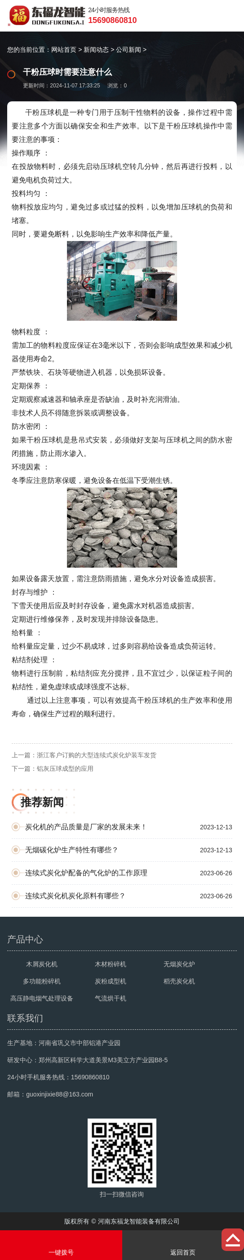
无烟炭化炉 (179, 964)
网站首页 (63, 49)
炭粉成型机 (110, 981)
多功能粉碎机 (42, 981)
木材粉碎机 (110, 964)
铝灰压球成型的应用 (65, 768)
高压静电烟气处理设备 (41, 998)
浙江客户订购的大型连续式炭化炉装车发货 (96, 755)
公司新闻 (128, 49)
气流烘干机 (110, 998)
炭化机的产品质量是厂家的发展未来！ (86, 827)
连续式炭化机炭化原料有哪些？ (75, 896)
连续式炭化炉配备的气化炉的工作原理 (86, 873)
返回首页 (183, 1245)
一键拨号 (61, 1245)
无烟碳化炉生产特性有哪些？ (72, 850)
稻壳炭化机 (179, 981)
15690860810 (112, 20)
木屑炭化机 (42, 964)
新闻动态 (96, 49)
